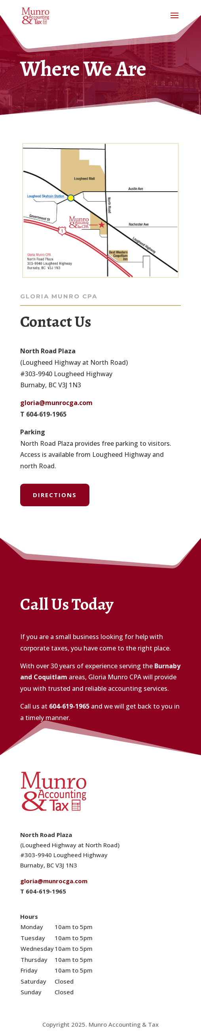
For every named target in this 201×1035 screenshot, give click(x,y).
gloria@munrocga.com (56, 402)
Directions (55, 495)
